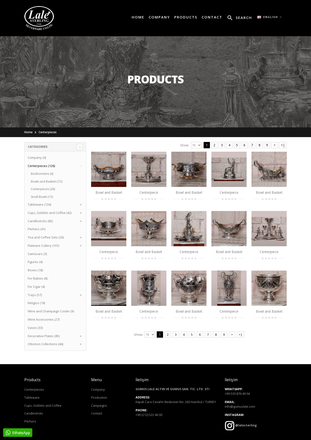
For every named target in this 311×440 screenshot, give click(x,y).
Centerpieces (48, 132)
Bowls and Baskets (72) (46, 181)
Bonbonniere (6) (42, 174)
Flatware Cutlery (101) (43, 245)
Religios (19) (36, 303)
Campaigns (99, 406)
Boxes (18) (35, 270)
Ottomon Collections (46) (45, 344)
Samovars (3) (37, 254)
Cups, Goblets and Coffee (42, 406)
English (269, 17)
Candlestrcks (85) (40, 221)
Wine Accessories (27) (44, 319)
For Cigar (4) (36, 286)
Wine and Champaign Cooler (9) (51, 311)
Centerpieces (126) (41, 166)
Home (28, 132)
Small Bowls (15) (42, 197)
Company (98, 389)
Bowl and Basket (108, 192)
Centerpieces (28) (43, 189)
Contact (96, 413)
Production (99, 398)
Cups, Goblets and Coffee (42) (49, 213)
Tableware (32, 398)
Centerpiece (148, 192)
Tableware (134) (39, 204)
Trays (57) (35, 295)
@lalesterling (245, 425)
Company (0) (37, 157)
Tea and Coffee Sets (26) (46, 237)
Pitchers (30, 421)
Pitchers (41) (36, 229)
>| (283, 145)
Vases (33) (35, 328)
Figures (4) (35, 262)
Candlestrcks (33, 413)
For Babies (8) (37, 278)
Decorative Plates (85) (44, 336)
